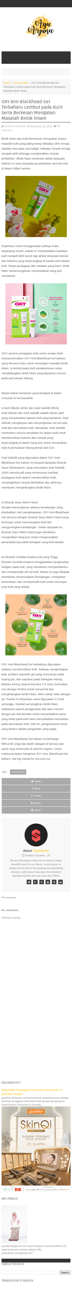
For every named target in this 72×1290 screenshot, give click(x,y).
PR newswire (21, 82)
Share (36, 788)
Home (6, 82)
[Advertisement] (36, 1039)
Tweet (36, 781)
